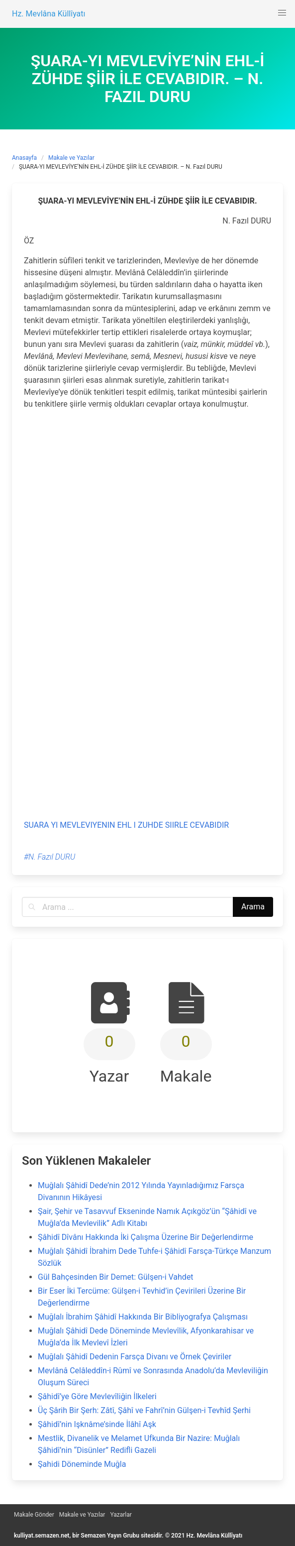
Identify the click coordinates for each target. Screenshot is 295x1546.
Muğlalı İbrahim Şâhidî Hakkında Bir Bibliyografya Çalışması (143, 1317)
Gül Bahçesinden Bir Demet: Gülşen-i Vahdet (116, 1277)
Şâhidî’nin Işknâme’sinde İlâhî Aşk (97, 1424)
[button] (282, 13)
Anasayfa (24, 157)
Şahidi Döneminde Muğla (82, 1464)
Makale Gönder (34, 1514)
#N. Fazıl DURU (49, 857)
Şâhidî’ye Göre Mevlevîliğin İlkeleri (97, 1396)
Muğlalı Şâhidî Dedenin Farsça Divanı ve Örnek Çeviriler (134, 1356)
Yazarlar (120, 1514)
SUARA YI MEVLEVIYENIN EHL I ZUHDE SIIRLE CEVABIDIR (126, 825)
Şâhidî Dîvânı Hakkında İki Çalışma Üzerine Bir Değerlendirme (145, 1237)
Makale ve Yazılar (71, 157)
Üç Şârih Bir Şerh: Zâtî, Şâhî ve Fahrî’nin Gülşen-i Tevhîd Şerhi (144, 1410)
